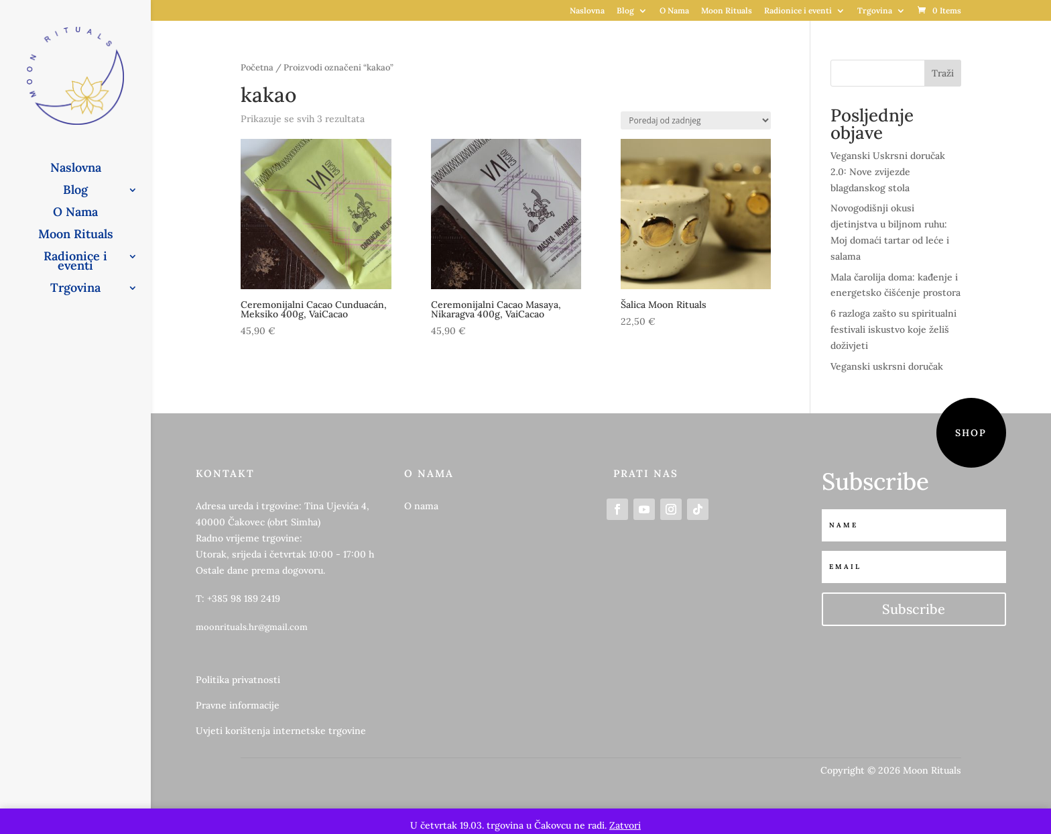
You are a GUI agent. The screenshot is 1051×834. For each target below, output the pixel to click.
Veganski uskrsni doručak (886, 366)
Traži (943, 73)
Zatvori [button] (625, 825)
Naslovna (587, 11)
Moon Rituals (726, 11)
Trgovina (874, 11)
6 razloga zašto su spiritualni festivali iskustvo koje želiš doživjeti (893, 329)
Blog (625, 11)
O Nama (674, 11)
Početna (257, 67)
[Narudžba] (696, 120)
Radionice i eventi (798, 11)
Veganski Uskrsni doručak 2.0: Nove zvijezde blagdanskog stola (887, 172)
